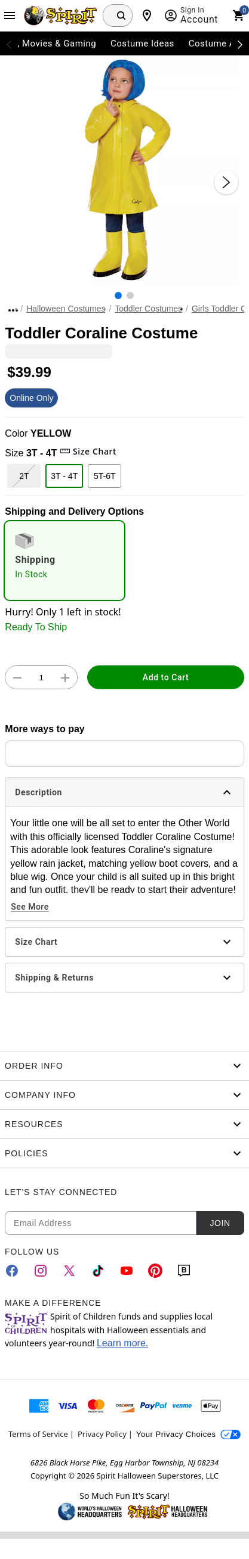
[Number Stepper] (41, 678)
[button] (124, 170)
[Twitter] (69, 1271)
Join (220, 1223)
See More (29, 906)
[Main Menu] (9, 15)
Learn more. (122, 1343)
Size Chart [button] (88, 451)
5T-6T (105, 476)
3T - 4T (64, 476)
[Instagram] (40, 1271)
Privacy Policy (102, 1434)
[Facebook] (12, 1271)
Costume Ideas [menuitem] (142, 43)
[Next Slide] (226, 182)
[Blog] (184, 1271)
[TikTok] (98, 1271)
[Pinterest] (155, 1271)
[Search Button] (121, 15)
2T (24, 476)
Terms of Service (38, 1434)
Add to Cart (166, 677)
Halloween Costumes (65, 308)
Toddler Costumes (148, 308)
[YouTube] (126, 1271)
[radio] (64, 560)
